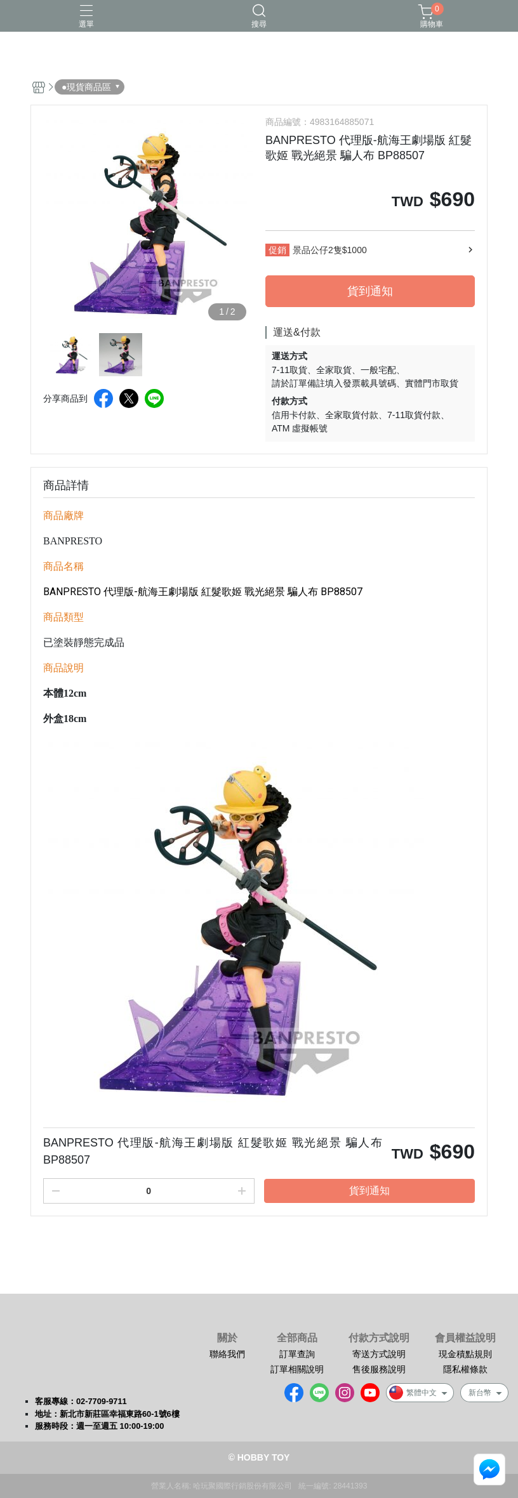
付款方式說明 (379, 1338)
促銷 (277, 250)
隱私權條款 (465, 1369)
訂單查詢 (297, 1354)
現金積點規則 (465, 1354)
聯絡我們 (227, 1354)
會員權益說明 (465, 1338)
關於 (227, 1338)
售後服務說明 (379, 1369)
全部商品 (297, 1338)
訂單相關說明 (297, 1369)
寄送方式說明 (379, 1354)
